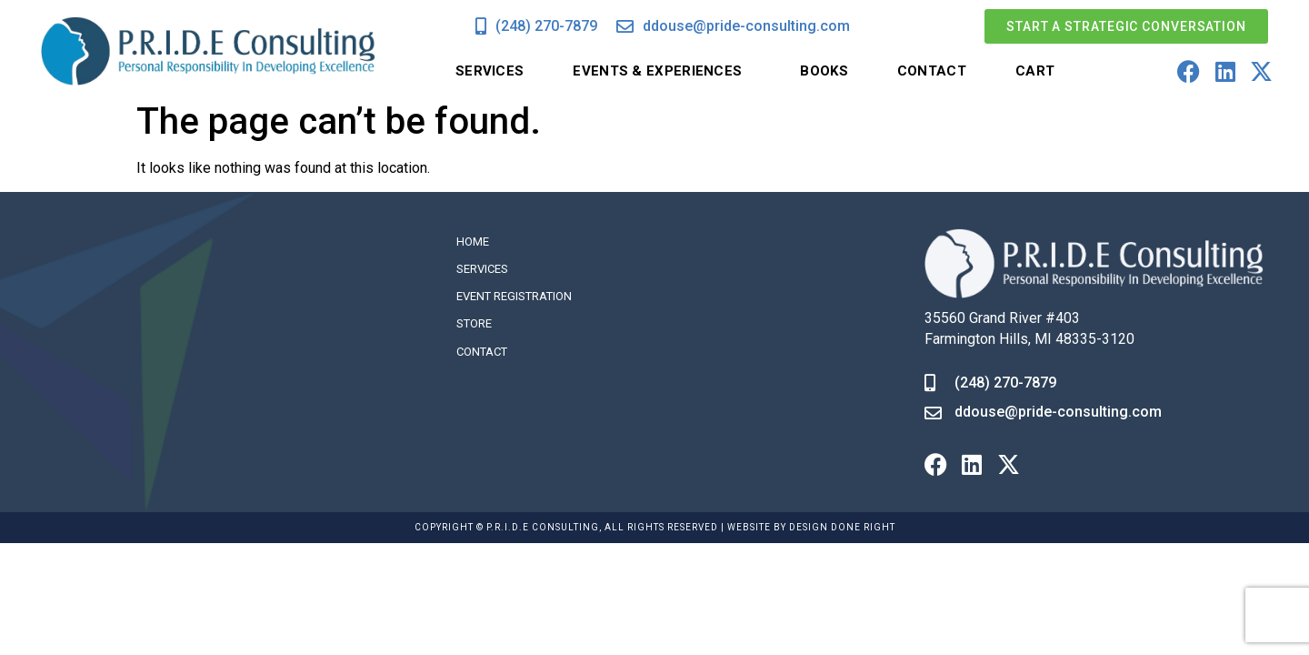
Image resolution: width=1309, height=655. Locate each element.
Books (824, 71)
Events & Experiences (662, 72)
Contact (931, 71)
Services (489, 71)
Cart (1034, 71)
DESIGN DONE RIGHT (842, 527)
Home (472, 241)
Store (474, 323)
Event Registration (514, 296)
